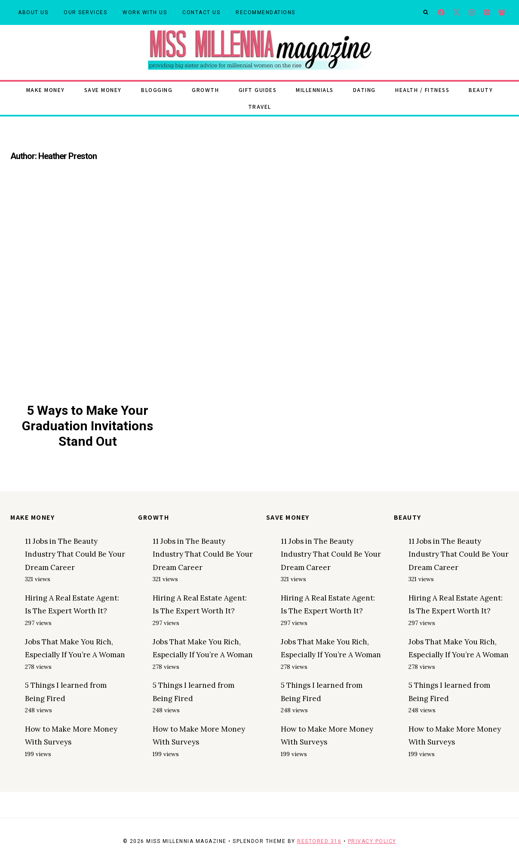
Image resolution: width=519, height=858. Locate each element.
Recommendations (265, 12)
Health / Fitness (422, 89)
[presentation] (87, 292)
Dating (364, 89)
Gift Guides (258, 89)
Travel (259, 106)
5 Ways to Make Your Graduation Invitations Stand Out (87, 426)
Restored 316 (319, 841)
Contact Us (201, 12)
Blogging (156, 89)
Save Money (103, 89)
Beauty (481, 89)
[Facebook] (441, 12)
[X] (457, 12)
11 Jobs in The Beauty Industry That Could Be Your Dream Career (75, 554)
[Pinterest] (487, 12)
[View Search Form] (426, 12)
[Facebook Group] (502, 12)
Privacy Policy (372, 841)
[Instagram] (472, 12)
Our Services (85, 12)
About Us (33, 12)
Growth (205, 89)
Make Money (45, 89)
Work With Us (145, 12)
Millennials (315, 89)
